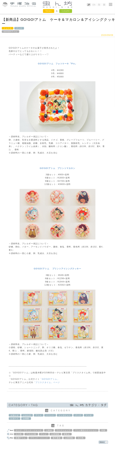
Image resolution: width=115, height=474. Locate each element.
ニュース (8, 28)
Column (66, 10)
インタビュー (65, 415)
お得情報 (55, 434)
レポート (14, 419)
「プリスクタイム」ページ (46, 382)
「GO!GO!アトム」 (49, 379)
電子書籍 (57, 438)
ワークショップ (63, 430)
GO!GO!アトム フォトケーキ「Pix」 (57, 64)
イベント (50, 415)
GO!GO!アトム (10, 32)
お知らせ (14, 415)
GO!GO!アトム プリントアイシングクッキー (57, 269)
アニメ (39, 415)
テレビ (44, 434)
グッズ (19, 28)
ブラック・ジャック (39, 438)
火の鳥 (19, 434)
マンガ (89, 415)
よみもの (27, 415)
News (48, 10)
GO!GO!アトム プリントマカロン (57, 168)
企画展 (26, 419)
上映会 (49, 430)
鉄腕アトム (21, 438)
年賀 (103, 430)
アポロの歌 (31, 434)
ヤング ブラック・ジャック (28, 430)
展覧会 (67, 434)
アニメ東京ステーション (86, 430)
